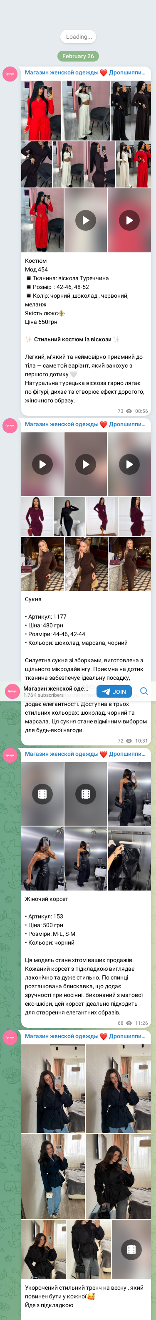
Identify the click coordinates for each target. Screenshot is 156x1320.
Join (114, 10)
